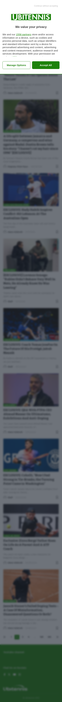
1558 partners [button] (23, 34)
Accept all (46, 65)
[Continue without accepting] (46, 6)
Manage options (16, 65)
